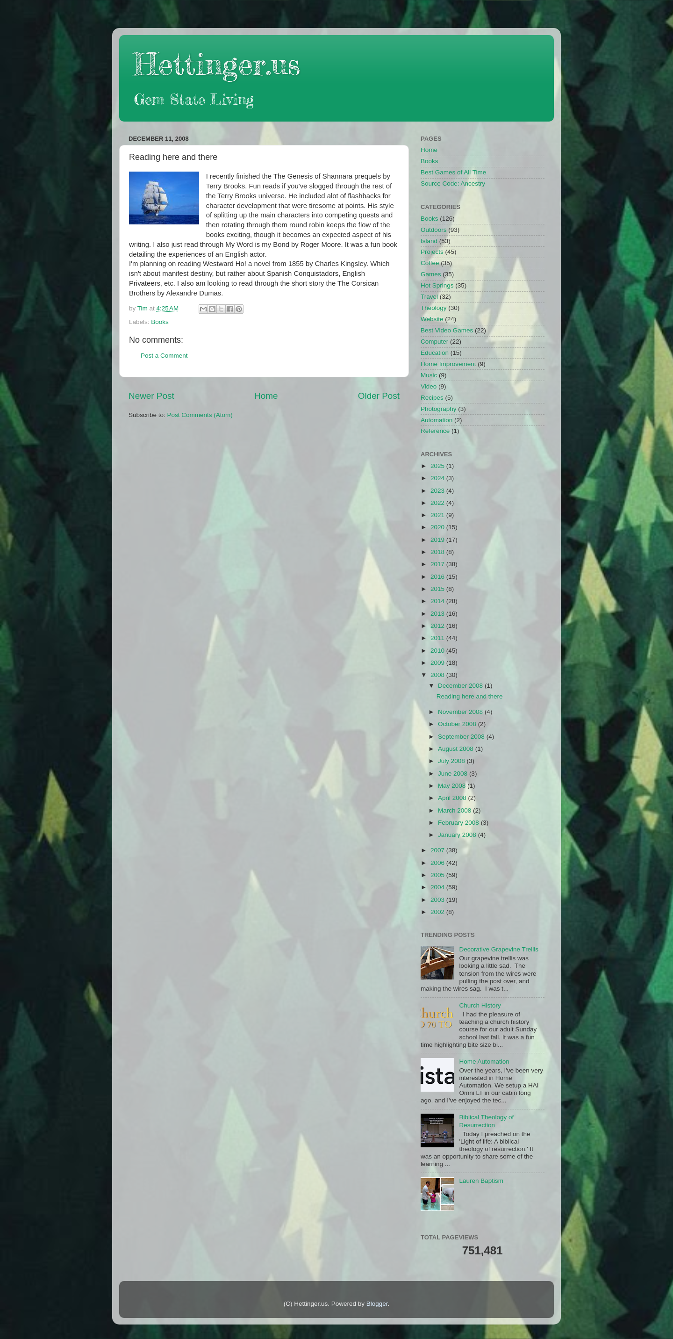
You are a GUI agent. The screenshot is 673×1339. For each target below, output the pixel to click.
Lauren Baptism (481, 1180)
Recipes (432, 397)
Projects (432, 251)
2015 (438, 588)
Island (429, 241)
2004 (438, 887)
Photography (439, 408)
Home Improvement (448, 363)
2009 (438, 662)
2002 (438, 911)
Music (429, 375)
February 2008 (459, 822)
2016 (438, 576)
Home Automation (484, 1061)
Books (160, 321)
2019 (438, 539)
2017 (438, 564)
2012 (438, 625)
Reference (435, 430)
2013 (438, 613)
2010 (438, 650)
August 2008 (456, 748)
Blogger (377, 1303)
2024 (438, 478)
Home (266, 396)
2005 (438, 874)
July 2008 (452, 760)
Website (432, 319)
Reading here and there (470, 696)
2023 (438, 490)
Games (431, 274)
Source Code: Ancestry (453, 183)
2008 (438, 674)
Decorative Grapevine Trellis (498, 949)
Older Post (379, 396)
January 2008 (458, 834)
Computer (434, 341)
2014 (438, 601)
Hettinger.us (216, 63)
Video (429, 386)
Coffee (430, 262)
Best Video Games (447, 330)
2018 (438, 551)
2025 (438, 465)
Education (435, 352)
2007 (438, 850)
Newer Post (151, 396)
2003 (438, 899)
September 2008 (462, 736)
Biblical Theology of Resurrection (486, 1121)
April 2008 (453, 797)
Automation (436, 420)
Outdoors (434, 229)
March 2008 (455, 810)
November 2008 (461, 711)
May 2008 (452, 785)
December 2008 (461, 685)
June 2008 (453, 773)
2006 (438, 862)
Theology (434, 307)
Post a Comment (164, 355)
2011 (438, 637)
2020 (438, 527)
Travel (429, 296)
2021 (438, 514)
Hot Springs (437, 285)
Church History (480, 1005)
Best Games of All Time (453, 172)
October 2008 (458, 723)
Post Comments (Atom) (200, 414)
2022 (438, 502)
